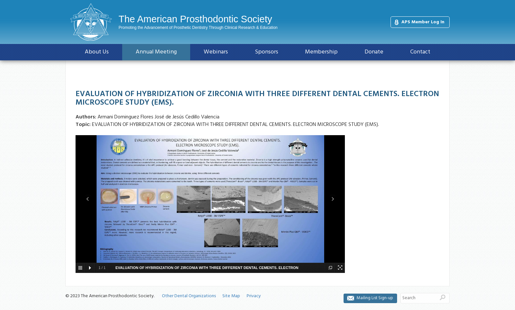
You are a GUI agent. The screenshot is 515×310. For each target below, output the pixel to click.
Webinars (216, 52)
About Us (97, 52)
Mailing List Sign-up (375, 298)
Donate (374, 52)
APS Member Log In (422, 22)
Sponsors (266, 52)
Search (442, 297)
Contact (420, 52)
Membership (321, 52)
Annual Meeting (156, 52)
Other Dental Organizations (189, 296)
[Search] (418, 298)
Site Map (231, 296)
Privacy (254, 296)
